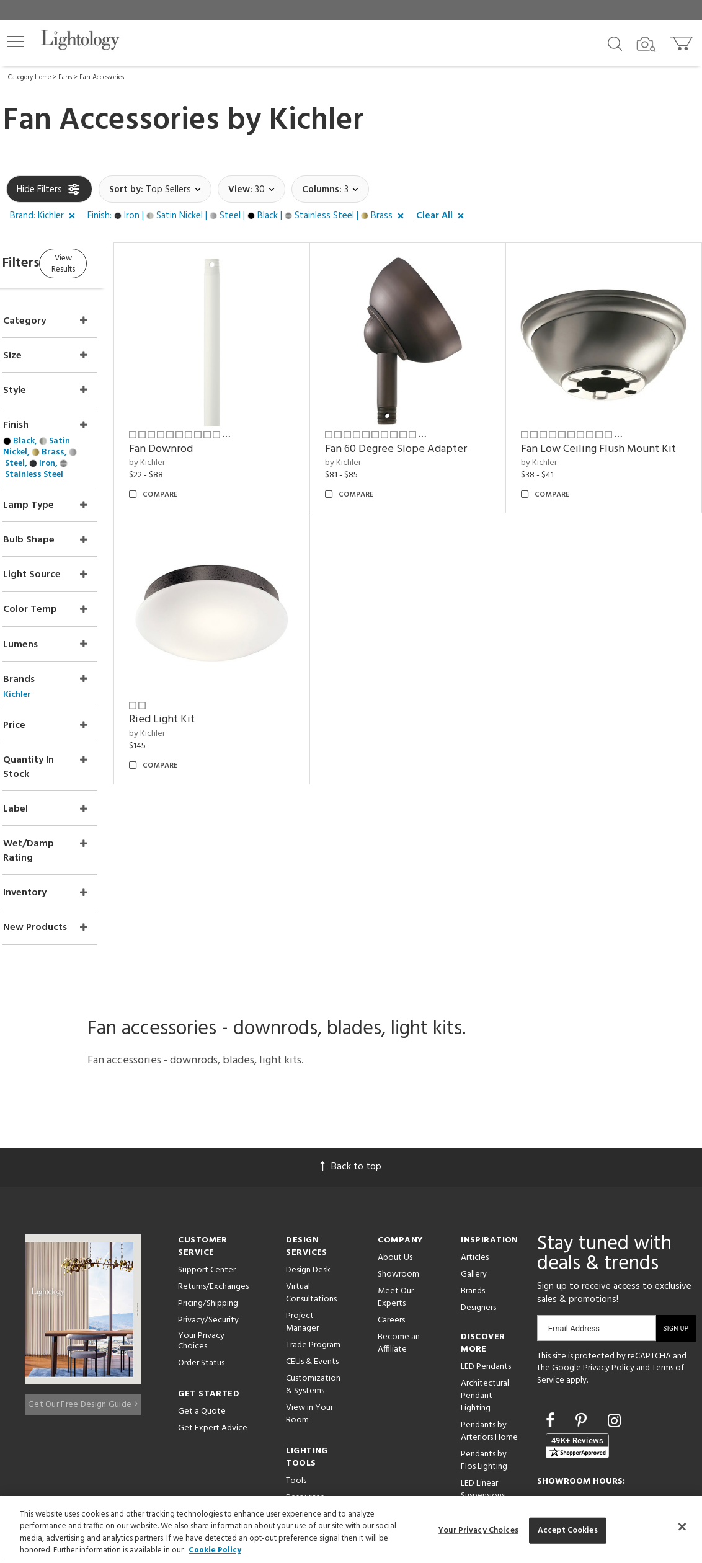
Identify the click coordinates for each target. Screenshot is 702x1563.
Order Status (201, 1259)
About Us (395, 1154)
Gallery (474, 1171)
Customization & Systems (313, 1281)
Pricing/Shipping (208, 1200)
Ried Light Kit (209, 704)
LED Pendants (486, 1263)
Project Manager (302, 1218)
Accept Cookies (568, 1530)
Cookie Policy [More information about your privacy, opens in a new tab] (215, 1550)
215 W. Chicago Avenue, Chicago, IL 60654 (608, 1458)
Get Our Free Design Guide (83, 1295)
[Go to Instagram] (614, 1318)
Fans (65, 77)
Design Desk (308, 1166)
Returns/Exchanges (213, 1183)
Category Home (29, 77)
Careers (391, 1217)
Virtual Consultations (311, 1189)
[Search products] (615, 42)
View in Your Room (309, 1310)
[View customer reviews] (577, 1342)
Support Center (207, 1166)
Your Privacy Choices (201, 1238)
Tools (296, 1377)
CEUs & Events (312, 1258)
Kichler (316, 121)
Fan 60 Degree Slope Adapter (428, 433)
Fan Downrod (209, 433)
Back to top (351, 1063)
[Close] (682, 1526)
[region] (351, 1529)
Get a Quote (202, 1307)
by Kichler (195, 447)
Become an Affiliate (399, 1239)
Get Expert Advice (212, 1324)
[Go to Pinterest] (583, 1318)
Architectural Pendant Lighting (485, 1292)
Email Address (574, 1224)
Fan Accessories (101, 77)
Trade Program (313, 1241)
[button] (15, 41)
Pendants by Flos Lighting (484, 1357)
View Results (110, 261)
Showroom (398, 1171)
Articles (475, 1154)
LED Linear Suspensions (483, 1386)
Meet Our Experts (396, 1193)
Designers (478, 1204)
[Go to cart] (682, 40)
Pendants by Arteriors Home (489, 1327)
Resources (305, 1394)
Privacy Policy (608, 1264)
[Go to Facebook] (552, 1318)
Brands (473, 1187)
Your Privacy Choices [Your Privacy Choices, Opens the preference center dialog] (478, 1530)
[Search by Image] (646, 44)
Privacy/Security (208, 1217)
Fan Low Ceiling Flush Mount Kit (606, 441)
